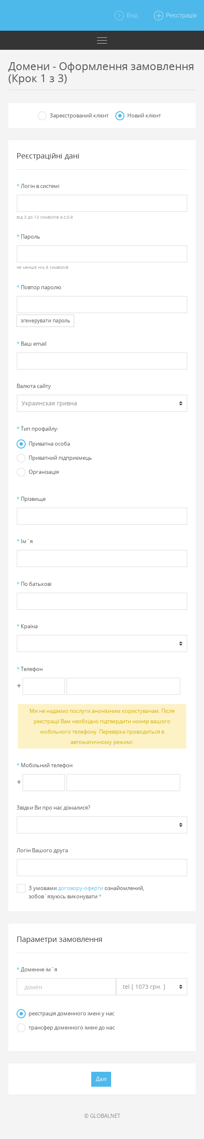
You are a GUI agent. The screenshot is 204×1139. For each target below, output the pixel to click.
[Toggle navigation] (102, 40)
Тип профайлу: (37, 428)
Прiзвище (31, 498)
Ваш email (31, 343)
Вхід (126, 16)
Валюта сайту (34, 386)
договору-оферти (80, 888)
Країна (27, 626)
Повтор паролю (39, 287)
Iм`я (25, 541)
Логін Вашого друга (42, 850)
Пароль (28, 236)
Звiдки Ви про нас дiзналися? (53, 807)
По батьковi (34, 584)
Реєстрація (175, 16)
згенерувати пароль (45, 320)
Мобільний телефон (45, 765)
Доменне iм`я (37, 969)
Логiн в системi (38, 186)
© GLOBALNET (102, 1115)
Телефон (30, 669)
